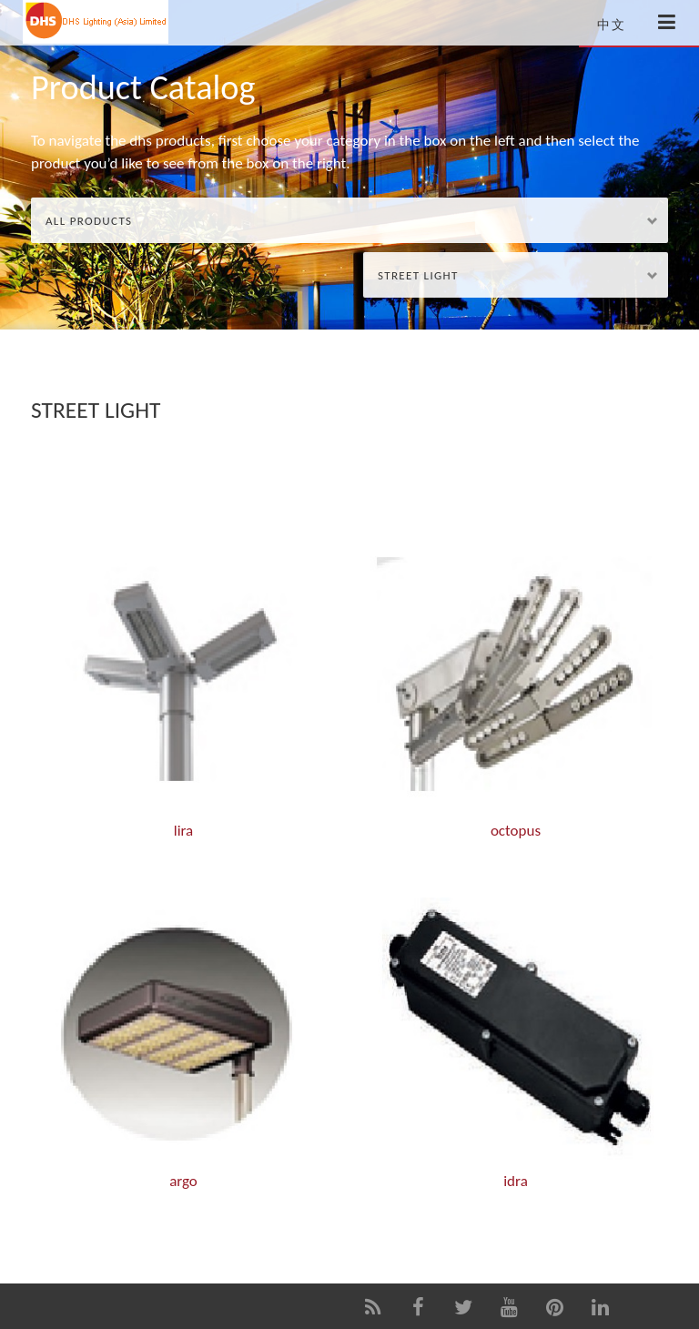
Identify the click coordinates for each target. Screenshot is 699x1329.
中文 (611, 25)
